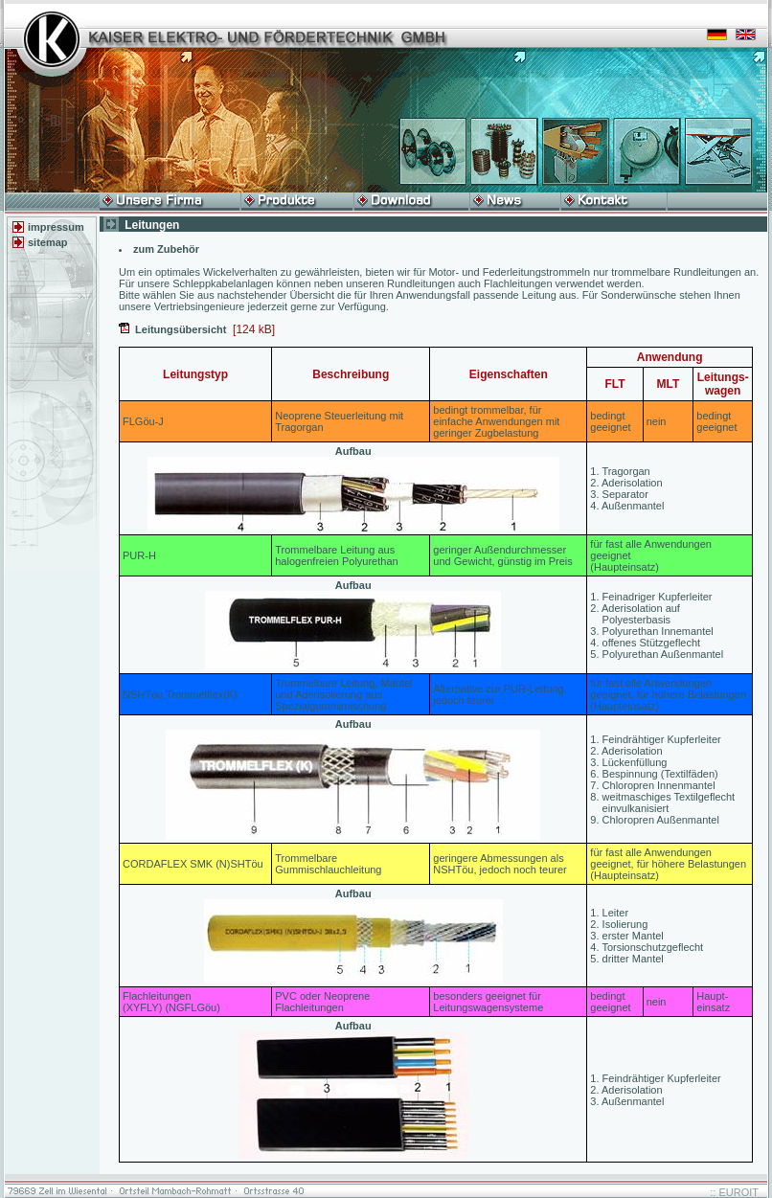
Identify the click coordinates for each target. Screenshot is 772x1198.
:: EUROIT (734, 1192)
